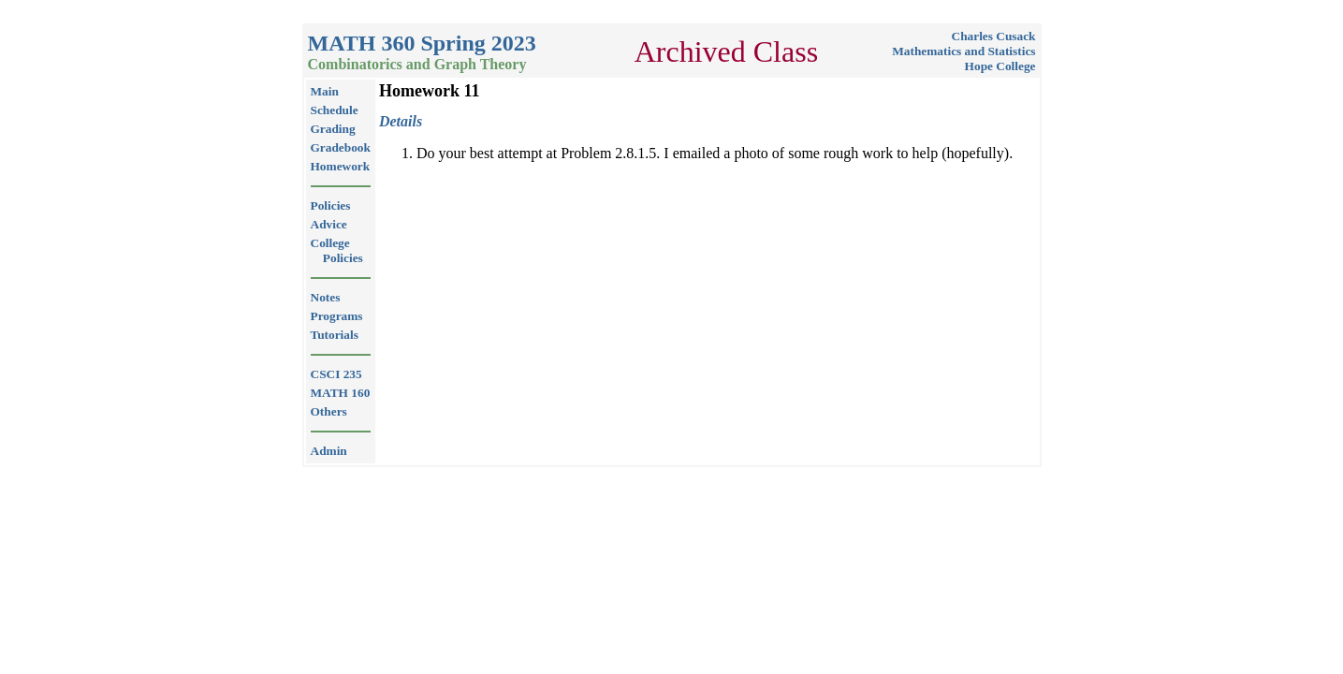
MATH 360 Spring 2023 (422, 43)
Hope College (1000, 66)
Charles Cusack (994, 36)
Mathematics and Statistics (963, 51)
